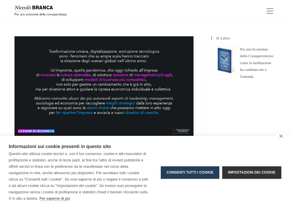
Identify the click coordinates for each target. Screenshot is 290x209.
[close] (281, 136)
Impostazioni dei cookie (252, 172)
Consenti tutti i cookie (190, 172)
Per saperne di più (54, 198)
